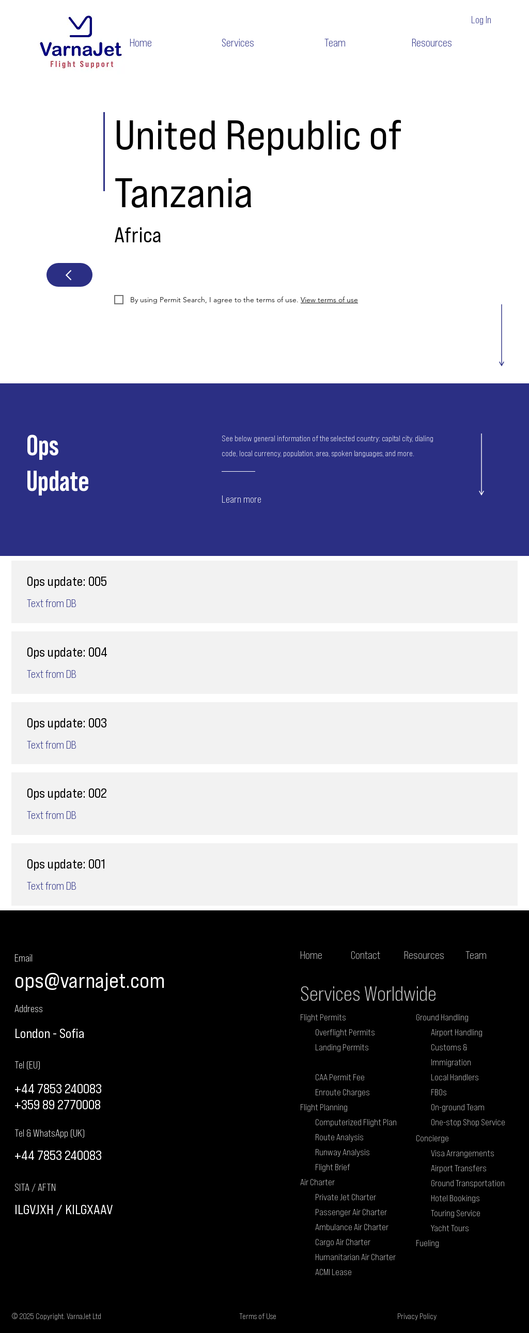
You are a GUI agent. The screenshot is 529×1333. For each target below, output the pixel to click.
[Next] (69, 275)
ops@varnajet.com (89, 980)
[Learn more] (261, 498)
